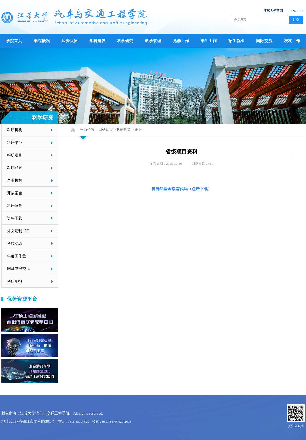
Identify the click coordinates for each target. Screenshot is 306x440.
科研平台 (14, 142)
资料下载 (14, 218)
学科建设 (97, 41)
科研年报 (14, 281)
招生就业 (236, 41)
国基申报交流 (18, 268)
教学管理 (153, 41)
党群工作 (181, 41)
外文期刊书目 (18, 231)
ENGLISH (297, 11)
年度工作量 (16, 256)
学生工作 (209, 41)
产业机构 (14, 180)
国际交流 (264, 41)
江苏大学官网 (273, 11)
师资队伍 (69, 41)
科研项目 (14, 155)
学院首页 (14, 41)
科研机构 (14, 130)
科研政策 (14, 205)
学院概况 (42, 41)
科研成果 (14, 168)
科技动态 (14, 243)
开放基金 (14, 193)
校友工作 (292, 41)
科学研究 (125, 41)
